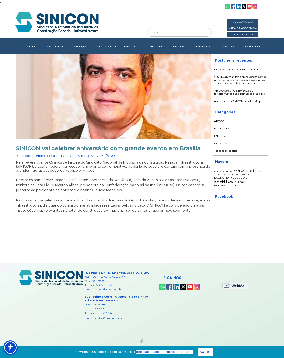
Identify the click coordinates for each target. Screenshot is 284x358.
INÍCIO (31, 46)
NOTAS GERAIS (239, 177)
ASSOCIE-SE (252, 46)
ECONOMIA (221, 128)
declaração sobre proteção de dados (164, 352)
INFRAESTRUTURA (226, 185)
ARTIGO (219, 121)
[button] (10, 347)
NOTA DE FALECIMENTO (237, 174)
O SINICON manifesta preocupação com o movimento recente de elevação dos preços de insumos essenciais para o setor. (240, 80)
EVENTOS (220, 143)
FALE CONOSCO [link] (242, 21)
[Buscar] (179, 32)
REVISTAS (179, 46)
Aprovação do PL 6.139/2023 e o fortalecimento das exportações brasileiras (239, 92)
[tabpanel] (121, 295)
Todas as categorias (225, 150)
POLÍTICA (253, 171)
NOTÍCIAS (228, 46)
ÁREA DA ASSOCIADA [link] (242, 28)
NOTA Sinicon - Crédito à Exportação (236, 69)
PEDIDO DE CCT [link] (242, 34)
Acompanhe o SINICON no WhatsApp (237, 101)
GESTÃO (239, 171)
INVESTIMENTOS (223, 171)
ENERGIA (220, 135)
